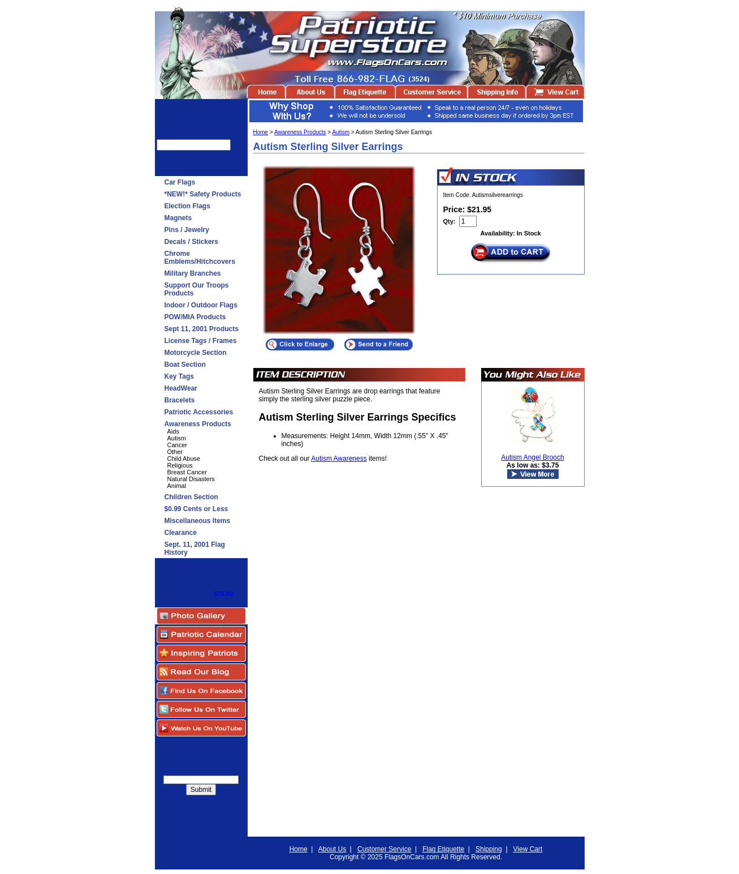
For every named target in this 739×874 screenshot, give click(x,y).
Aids (173, 431)
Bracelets (180, 400)
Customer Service (384, 849)
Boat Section (185, 365)
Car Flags (180, 182)
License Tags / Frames (201, 341)
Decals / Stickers (191, 242)
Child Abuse (184, 458)
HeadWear (181, 388)
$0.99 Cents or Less (196, 509)
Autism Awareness (339, 458)
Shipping (489, 849)
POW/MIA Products (195, 317)
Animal (177, 485)
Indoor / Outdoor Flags (201, 305)
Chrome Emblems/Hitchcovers (200, 257)
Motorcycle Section (196, 353)
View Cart (528, 849)
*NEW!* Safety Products (203, 194)
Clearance (181, 533)
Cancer (177, 445)
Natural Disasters (191, 478)
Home (261, 132)
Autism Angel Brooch (532, 457)
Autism (177, 438)
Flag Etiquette (443, 849)
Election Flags (187, 206)
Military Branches (193, 273)
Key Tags (179, 376)
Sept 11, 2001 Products (202, 329)
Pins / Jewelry (187, 230)
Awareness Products (198, 424)
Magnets (178, 218)
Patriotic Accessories (199, 412)
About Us (332, 849)
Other (175, 451)
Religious (180, 465)
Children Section (191, 497)
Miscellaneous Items (198, 521)
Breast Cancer (187, 472)
